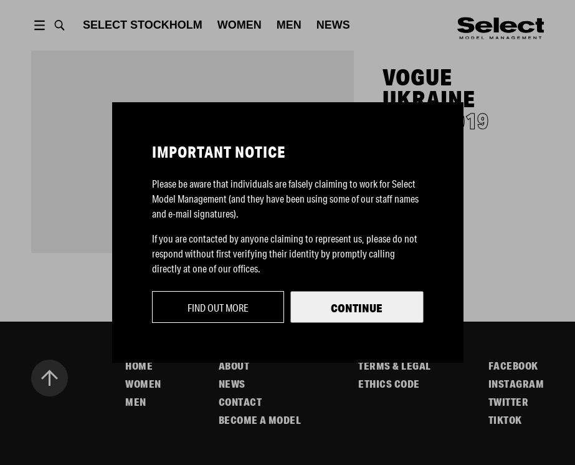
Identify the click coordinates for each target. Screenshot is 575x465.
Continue (357, 307)
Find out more (218, 307)
